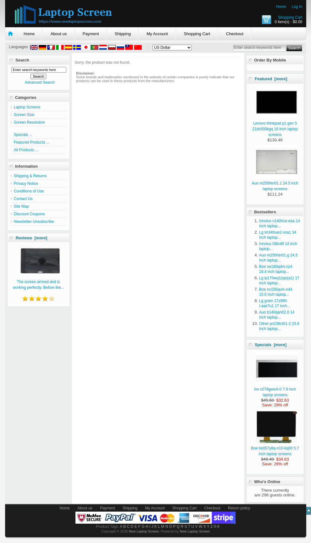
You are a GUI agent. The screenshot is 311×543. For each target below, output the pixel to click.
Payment (91, 33)
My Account (157, 33)
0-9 (216, 526)
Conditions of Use (29, 191)
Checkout (234, 33)
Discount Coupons (29, 214)
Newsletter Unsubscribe (34, 221)
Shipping (123, 33)
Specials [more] (271, 344)
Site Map (21, 206)
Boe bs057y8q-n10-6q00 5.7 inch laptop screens (275, 448)
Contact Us (23, 199)
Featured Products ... (31, 142)
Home (281, 6)
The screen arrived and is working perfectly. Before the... (38, 282)
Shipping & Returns (30, 176)
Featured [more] (271, 78)
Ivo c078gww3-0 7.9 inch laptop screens (276, 389)
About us (58, 33)
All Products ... (26, 150)
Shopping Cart (290, 17)
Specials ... (23, 135)
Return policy (239, 508)
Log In (297, 6)
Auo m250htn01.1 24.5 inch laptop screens (275, 183)
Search (22, 60)
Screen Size (24, 115)
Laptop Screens (27, 107)
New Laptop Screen (144, 531)
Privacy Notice (26, 183)
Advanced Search (40, 82)
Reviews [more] (32, 238)
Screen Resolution (29, 122)
